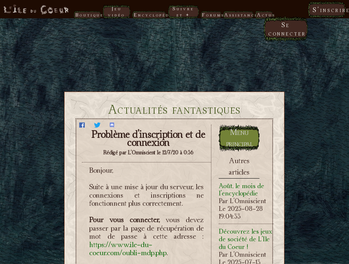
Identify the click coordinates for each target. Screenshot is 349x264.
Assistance (239, 15)
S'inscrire (329, 10)
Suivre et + (183, 12)
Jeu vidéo (116, 12)
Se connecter (287, 29)
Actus (265, 15)
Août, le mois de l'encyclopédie (241, 189)
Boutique (88, 15)
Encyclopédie (150, 15)
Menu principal (239, 137)
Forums (211, 15)
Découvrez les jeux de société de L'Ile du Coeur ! (245, 238)
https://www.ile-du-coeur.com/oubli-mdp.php (128, 248)
